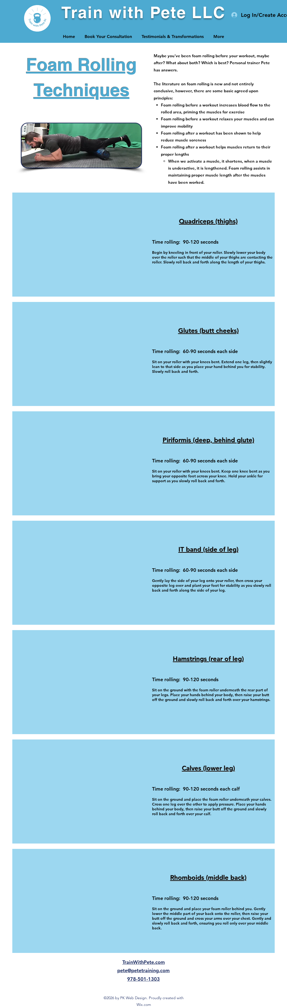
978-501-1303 (143, 979)
